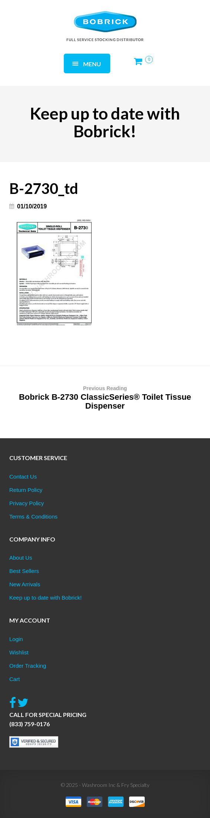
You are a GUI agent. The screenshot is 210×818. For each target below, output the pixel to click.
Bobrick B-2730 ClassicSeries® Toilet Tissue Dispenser (105, 397)
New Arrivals (24, 584)
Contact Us (23, 476)
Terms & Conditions (33, 516)
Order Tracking (27, 666)
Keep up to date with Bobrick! (45, 597)
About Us (20, 557)
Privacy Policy (26, 503)
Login (16, 639)
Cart (14, 679)
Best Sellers (24, 571)
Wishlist (19, 652)
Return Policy (25, 490)
